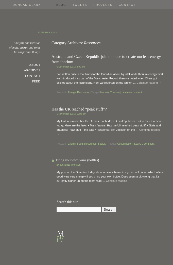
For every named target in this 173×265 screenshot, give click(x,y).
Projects (103, 4)
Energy (72, 92)
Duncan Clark (27, 4)
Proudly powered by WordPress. (137, 214)
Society (102, 143)
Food (80, 143)
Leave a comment (132, 92)
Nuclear (104, 92)
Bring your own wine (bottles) (77, 160)
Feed (36, 81)
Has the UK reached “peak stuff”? (79, 109)
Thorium (115, 92)
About (34, 65)
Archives (32, 70)
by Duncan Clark (47, 32)
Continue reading (148, 82)
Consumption (124, 143)
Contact (127, 4)
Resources (83, 92)
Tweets (80, 4)
